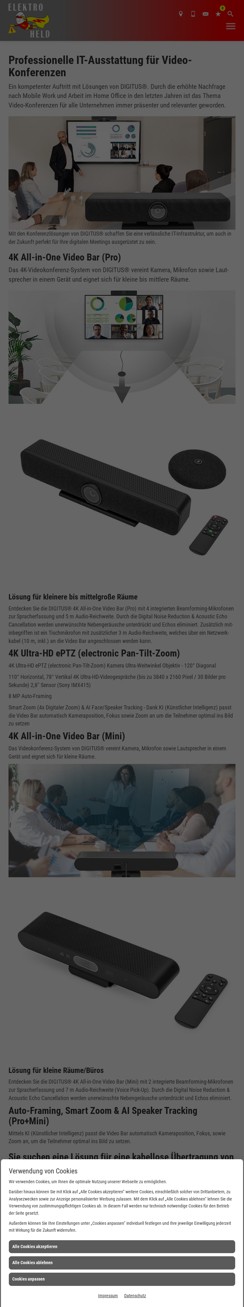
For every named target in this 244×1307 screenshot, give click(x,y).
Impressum (108, 1295)
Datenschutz (135, 1295)
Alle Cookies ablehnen (32, 1262)
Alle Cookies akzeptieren (34, 1246)
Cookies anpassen (28, 1278)
